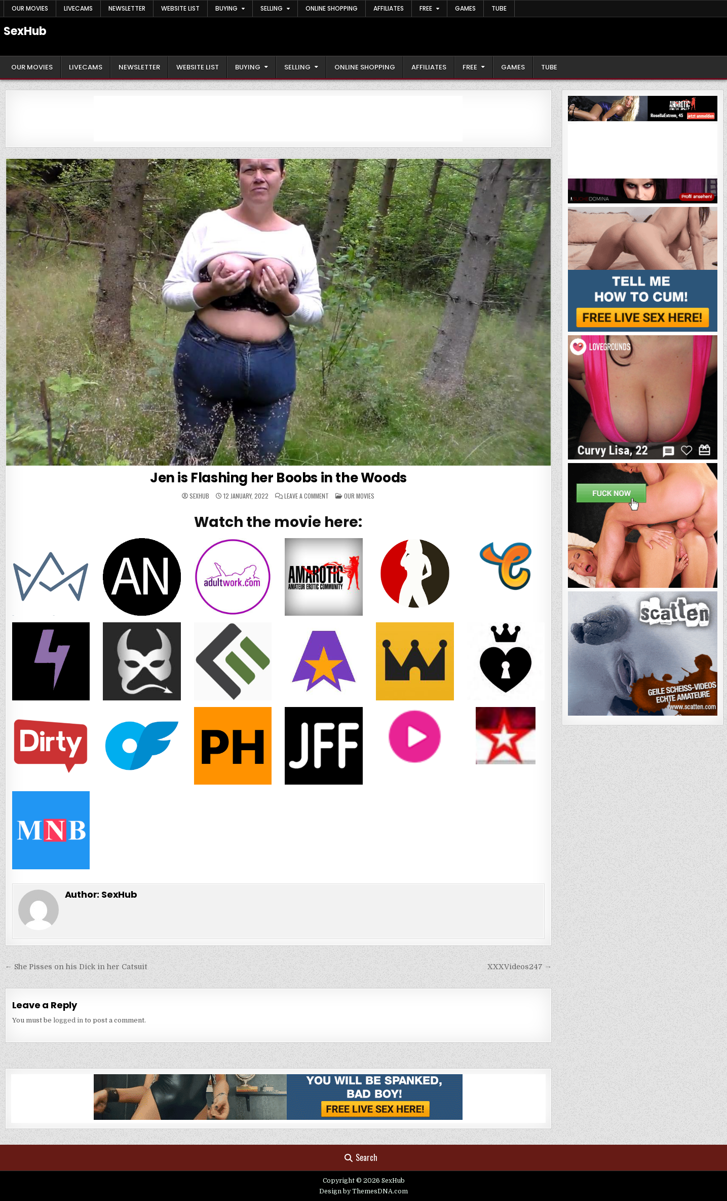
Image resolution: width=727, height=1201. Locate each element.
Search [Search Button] (361, 1157)
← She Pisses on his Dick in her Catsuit (76, 967)
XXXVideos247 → (519, 967)
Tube (499, 8)
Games (465, 8)
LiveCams (78, 8)
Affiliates (388, 8)
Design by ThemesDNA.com (363, 1191)
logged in (68, 1020)
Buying (226, 8)
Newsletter (126, 8)
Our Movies (30, 8)
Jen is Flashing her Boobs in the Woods (278, 478)
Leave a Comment (306, 496)
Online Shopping (331, 8)
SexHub (25, 31)
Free (425, 8)
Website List (180, 8)
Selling (271, 8)
